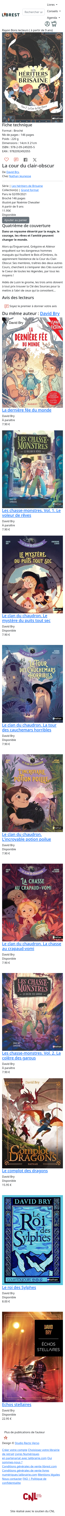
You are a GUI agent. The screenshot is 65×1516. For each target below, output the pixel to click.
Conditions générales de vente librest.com (29, 1466)
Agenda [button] (52, 18)
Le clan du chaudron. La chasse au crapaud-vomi (31, 946)
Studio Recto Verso (27, 1443)
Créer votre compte (14, 1450)
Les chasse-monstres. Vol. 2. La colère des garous (31, 1055)
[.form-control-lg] (33, 12)
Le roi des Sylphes (19, 1287)
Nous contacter (12, 1479)
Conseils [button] (52, 11)
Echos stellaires (16, 1404)
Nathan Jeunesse (20, 176)
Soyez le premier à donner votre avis (30, 306)
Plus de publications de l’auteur (24, 1432)
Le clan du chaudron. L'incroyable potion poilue (26, 837)
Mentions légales (49, 1475)
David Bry (12, 172)
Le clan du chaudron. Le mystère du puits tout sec (26, 618)
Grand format (30, 190)
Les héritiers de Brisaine (27, 186)
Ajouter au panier (15, 220)
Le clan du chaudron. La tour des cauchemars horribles (29, 727)
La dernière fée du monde (26, 410)
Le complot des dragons (25, 1170)
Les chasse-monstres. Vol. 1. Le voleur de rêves (31, 513)
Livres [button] (51, 5)
